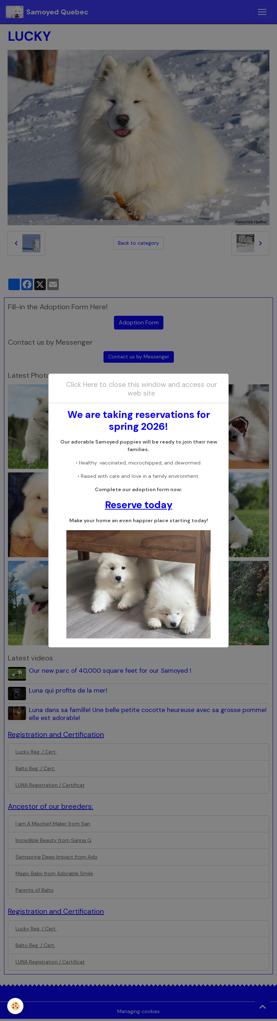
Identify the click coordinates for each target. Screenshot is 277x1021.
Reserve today (138, 504)
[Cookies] (15, 1006)
